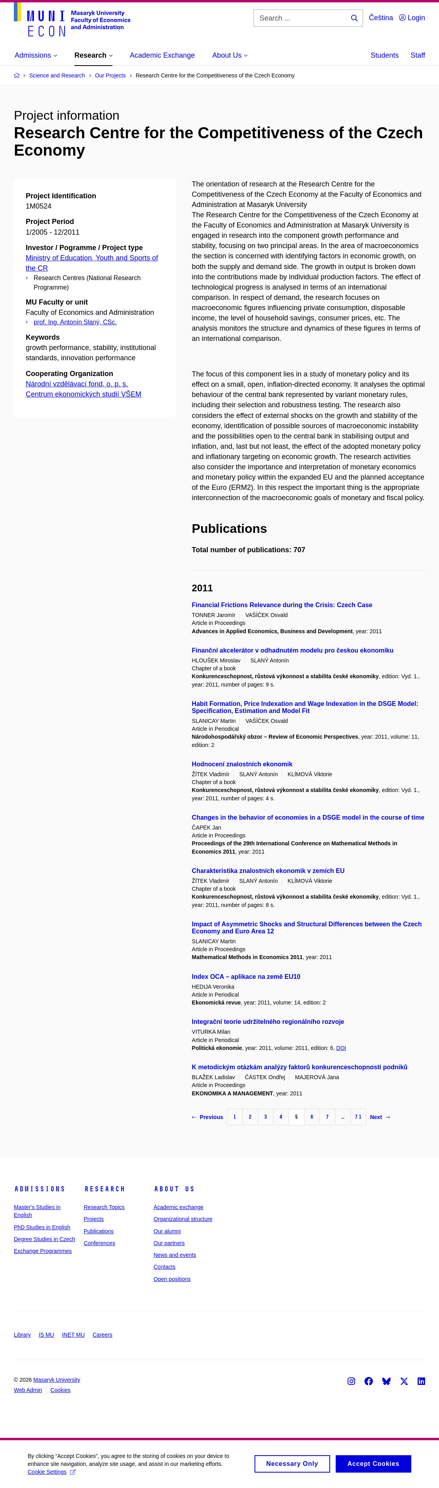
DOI (341, 1048)
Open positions (172, 1279)
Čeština (381, 18)
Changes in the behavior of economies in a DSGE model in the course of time (308, 817)
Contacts (164, 1267)
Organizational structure (183, 1219)
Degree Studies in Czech (44, 1239)
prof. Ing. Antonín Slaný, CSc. (75, 322)
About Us (174, 1189)
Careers (102, 1335)
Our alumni (167, 1231)
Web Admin (28, 1390)
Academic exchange (178, 1207)
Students (385, 55)
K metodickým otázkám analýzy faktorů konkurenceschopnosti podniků (300, 1067)
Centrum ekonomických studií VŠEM (83, 394)
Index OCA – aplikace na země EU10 (246, 976)
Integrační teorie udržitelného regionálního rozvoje (268, 1021)
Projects (94, 1219)
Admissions (39, 1189)
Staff (417, 55)
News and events (175, 1255)
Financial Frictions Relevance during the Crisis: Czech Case (282, 605)
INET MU (73, 1335)
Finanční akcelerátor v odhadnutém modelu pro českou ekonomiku (292, 650)
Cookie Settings (52, 1474)
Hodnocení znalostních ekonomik (242, 764)
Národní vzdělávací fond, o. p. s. (77, 384)
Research (104, 1189)
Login (412, 18)
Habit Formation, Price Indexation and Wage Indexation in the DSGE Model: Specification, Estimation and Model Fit (305, 707)
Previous (207, 1117)
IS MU (46, 1335)
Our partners (169, 1243)
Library (22, 1335)
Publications (99, 1231)
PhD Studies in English (42, 1227)
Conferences (99, 1243)
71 (358, 1117)
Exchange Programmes (43, 1251)
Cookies (60, 1390)
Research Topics (104, 1207)
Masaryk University (56, 1380)
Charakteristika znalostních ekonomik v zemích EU (268, 870)
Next (380, 1117)
